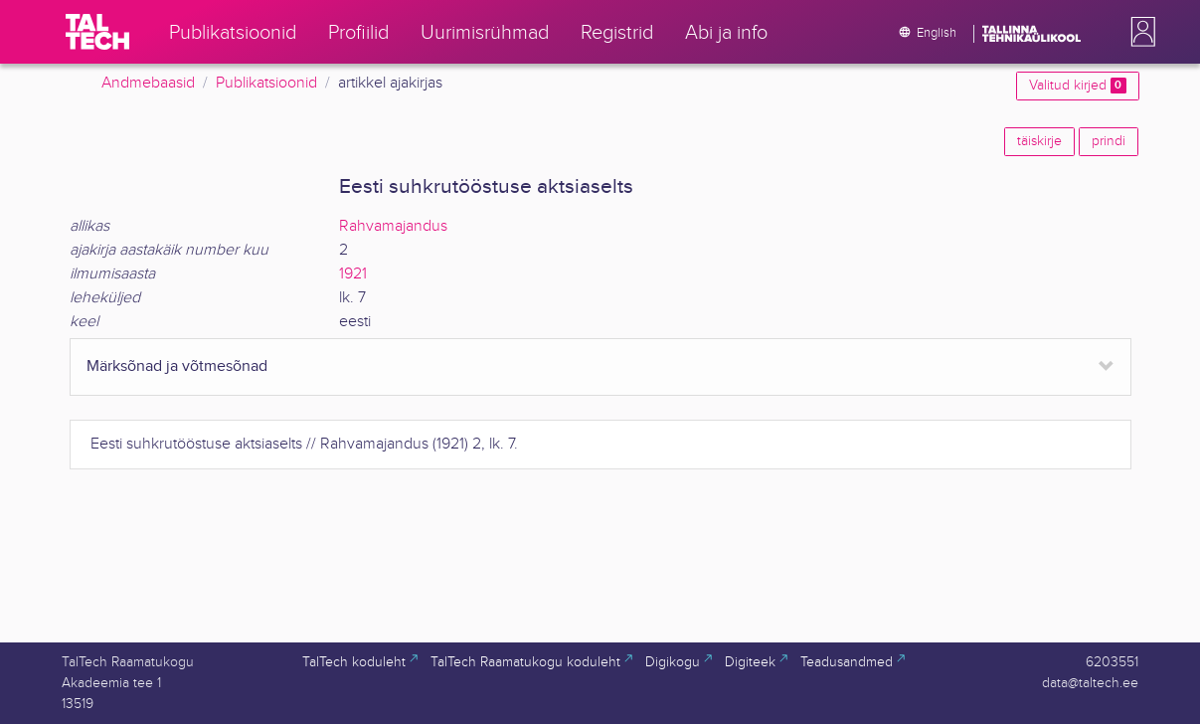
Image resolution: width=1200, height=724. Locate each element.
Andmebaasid (148, 83)
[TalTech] (97, 32)
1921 (353, 274)
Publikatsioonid (266, 83)
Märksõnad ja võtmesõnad (176, 366)
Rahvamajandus (393, 226)
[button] (1139, 32)
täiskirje (1039, 141)
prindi (1108, 141)
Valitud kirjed (1077, 85)
